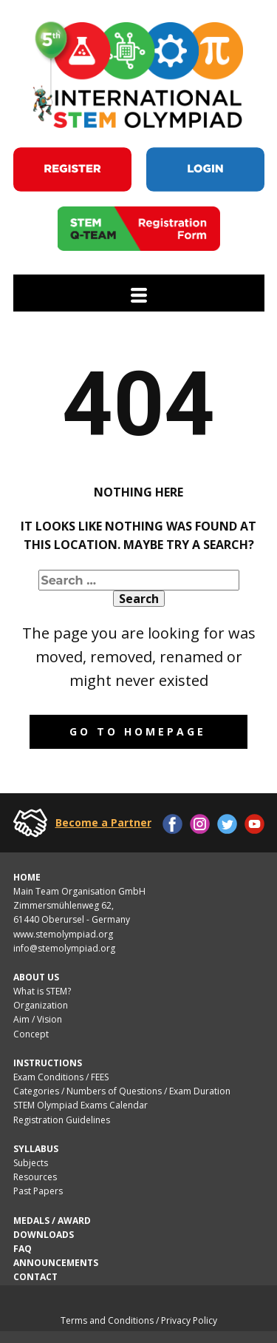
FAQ (22, 1248)
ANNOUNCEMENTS (55, 1262)
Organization (40, 1005)
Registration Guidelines (61, 1120)
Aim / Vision (37, 1019)
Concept (31, 1034)
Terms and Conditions (107, 1320)
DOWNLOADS (43, 1234)
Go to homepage (137, 731)
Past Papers (39, 1191)
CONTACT (35, 1276)
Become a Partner (103, 822)
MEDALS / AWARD (52, 1220)
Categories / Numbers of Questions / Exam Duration (121, 1091)
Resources (35, 1177)
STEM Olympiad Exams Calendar (80, 1105)
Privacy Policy (189, 1320)
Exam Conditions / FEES (61, 1077)
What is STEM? (42, 991)
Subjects (30, 1163)
